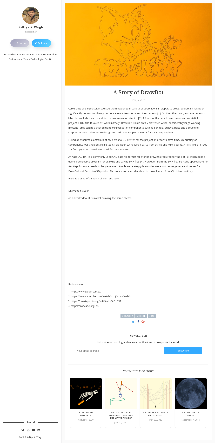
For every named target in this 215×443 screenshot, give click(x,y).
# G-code (141, 316)
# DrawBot (127, 316)
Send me (20, 42)
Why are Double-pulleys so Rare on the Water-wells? (121, 415)
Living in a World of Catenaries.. (156, 414)
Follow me (41, 42)
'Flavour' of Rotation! (86, 414)
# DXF (151, 316)
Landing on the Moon (191, 414)
